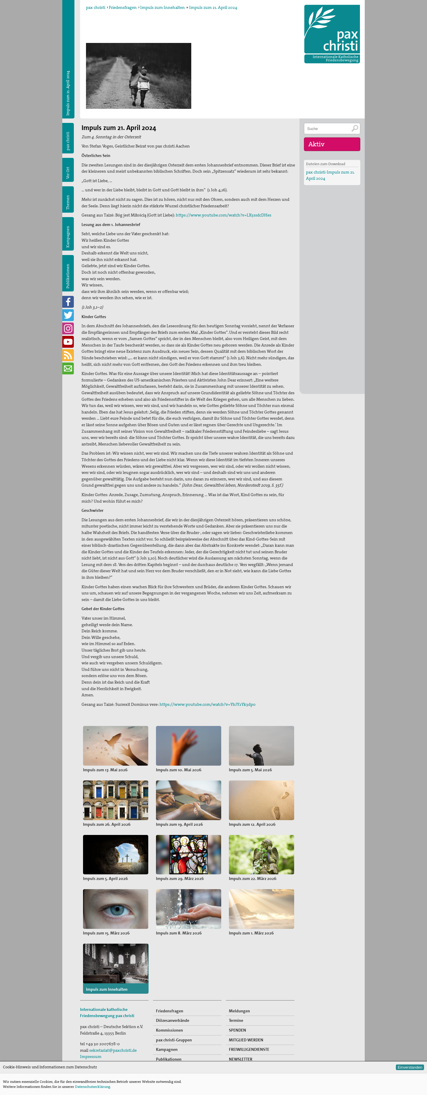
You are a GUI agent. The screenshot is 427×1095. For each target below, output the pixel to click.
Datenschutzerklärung (92, 1086)
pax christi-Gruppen (174, 1034)
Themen (67, 202)
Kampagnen (67, 237)
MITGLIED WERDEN (246, 1034)
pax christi (95, 7)
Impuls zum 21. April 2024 (213, 7)
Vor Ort (67, 173)
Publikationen (67, 276)
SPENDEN (237, 1024)
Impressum (90, 1051)
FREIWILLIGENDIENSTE (249, 1043)
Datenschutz (91, 1057)
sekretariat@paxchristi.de (113, 1044)
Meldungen (239, 1005)
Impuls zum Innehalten (162, 7)
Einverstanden (410, 1067)
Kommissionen (169, 1024)
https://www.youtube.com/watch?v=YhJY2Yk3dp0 (208, 704)
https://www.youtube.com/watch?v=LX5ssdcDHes (223, 215)
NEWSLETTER (240, 1053)
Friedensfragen (123, 7)
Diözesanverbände (172, 1014)
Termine (236, 1014)
